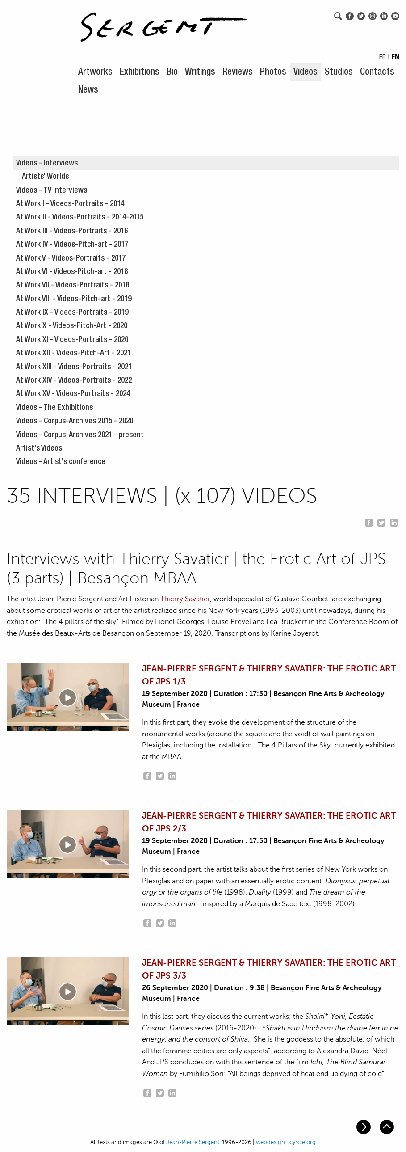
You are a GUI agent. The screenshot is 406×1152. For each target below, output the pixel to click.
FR (382, 58)
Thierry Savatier (185, 599)
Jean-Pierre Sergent (192, 1142)
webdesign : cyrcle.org (286, 1142)
